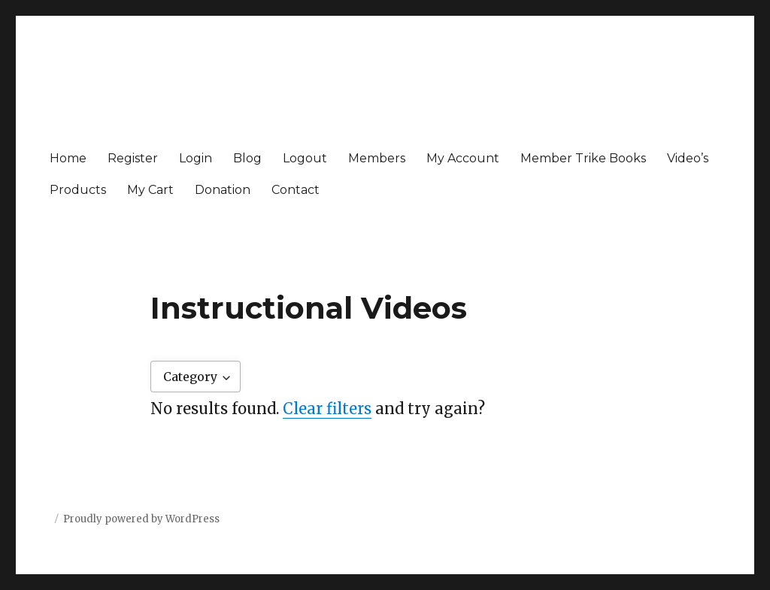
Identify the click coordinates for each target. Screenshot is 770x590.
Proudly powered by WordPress (141, 519)
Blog (247, 158)
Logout (305, 158)
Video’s (687, 158)
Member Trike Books (583, 158)
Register (133, 158)
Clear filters (327, 408)
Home (68, 158)
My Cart (150, 190)
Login (195, 158)
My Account (462, 158)
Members (376, 158)
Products (78, 190)
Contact (295, 190)
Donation (222, 190)
